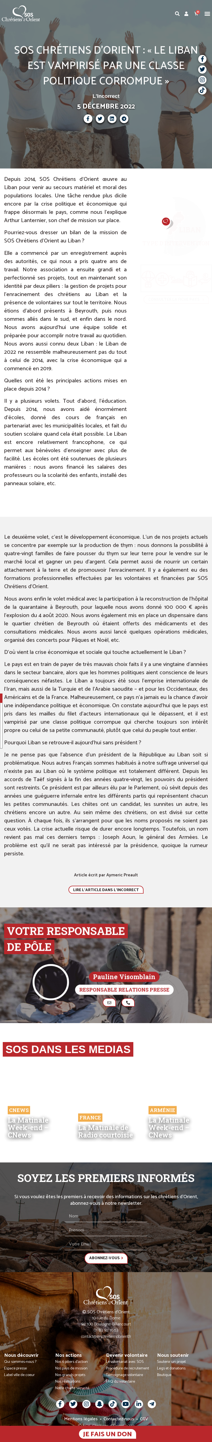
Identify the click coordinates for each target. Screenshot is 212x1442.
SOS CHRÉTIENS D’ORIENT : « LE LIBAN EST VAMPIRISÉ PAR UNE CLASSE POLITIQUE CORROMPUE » (106, 66)
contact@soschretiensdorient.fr (106, 1339)
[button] (207, 13)
